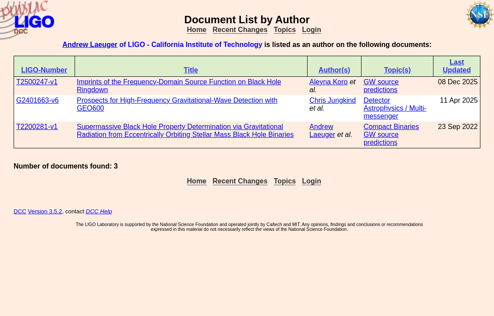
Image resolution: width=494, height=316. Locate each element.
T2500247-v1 (36, 82)
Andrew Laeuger (89, 44)
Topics (285, 29)
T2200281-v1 (36, 126)
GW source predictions (381, 85)
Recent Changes (240, 29)
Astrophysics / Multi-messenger (395, 112)
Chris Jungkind (332, 100)
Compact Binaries (391, 126)
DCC (20, 211)
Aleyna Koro (328, 82)
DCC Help (99, 211)
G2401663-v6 (37, 100)
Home (196, 29)
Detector (377, 100)
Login (311, 29)
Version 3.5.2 (45, 211)
